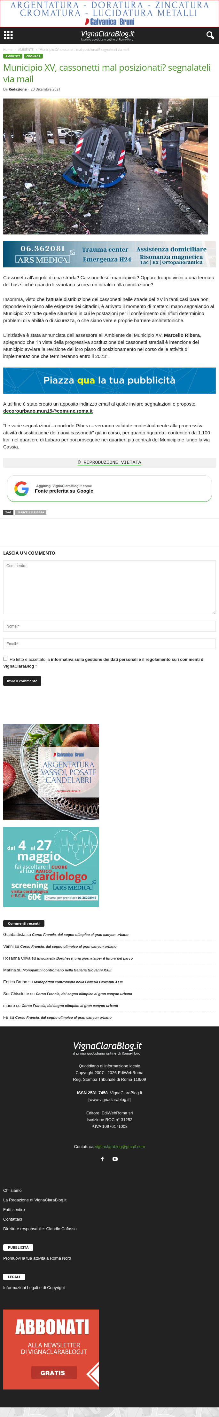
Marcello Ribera (31, 512)
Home (7, 49)
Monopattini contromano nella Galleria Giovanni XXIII (67, 970)
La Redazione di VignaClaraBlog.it (34, 1200)
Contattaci (12, 1219)
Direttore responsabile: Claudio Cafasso (40, 1228)
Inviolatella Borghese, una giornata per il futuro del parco (85, 958)
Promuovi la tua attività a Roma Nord (37, 1258)
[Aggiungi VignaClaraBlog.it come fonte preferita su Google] (109, 488)
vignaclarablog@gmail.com (120, 1146)
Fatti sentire (14, 1209)
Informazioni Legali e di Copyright (34, 1287)
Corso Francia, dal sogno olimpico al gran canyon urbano (80, 935)
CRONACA (33, 56)
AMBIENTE (26, 49)
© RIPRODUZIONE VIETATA (109, 463)
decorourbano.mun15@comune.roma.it (48, 411)
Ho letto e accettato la (104, 663)
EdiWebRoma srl (117, 1113)
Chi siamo (12, 1190)
